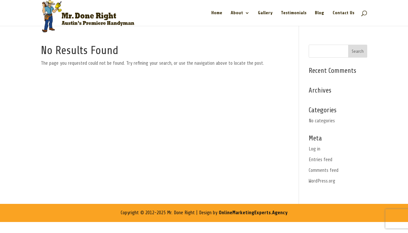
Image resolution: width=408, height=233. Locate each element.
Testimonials (293, 13)
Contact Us (343, 13)
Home (216, 13)
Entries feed (320, 159)
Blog (319, 13)
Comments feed (323, 170)
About (237, 13)
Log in (314, 149)
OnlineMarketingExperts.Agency (253, 213)
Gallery (265, 13)
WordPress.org (322, 181)
